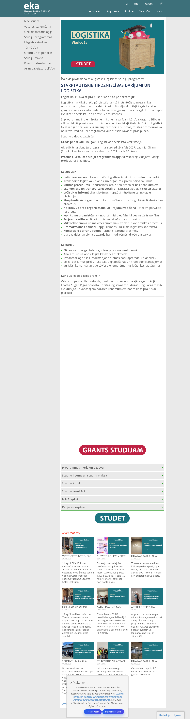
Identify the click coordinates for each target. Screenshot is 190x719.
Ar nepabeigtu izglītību (39, 68)
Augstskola (113, 11)
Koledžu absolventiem (39, 63)
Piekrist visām (93, 712)
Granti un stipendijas (38, 53)
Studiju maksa (33, 58)
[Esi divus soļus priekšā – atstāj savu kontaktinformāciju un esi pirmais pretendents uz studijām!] (107, 367)
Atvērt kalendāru (71, 533)
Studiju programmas (38, 37)
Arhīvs (65, 703)
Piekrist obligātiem (113, 712)
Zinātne (129, 11)
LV (127, 4)
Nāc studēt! (94, 11)
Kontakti (149, 4)
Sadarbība (144, 11)
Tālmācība (31, 47)
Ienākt (159, 11)
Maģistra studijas (35, 42)
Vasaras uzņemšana (37, 26)
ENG (136, 4)
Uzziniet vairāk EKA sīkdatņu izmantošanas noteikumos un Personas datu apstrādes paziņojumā (98, 696)
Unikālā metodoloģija (38, 32)
